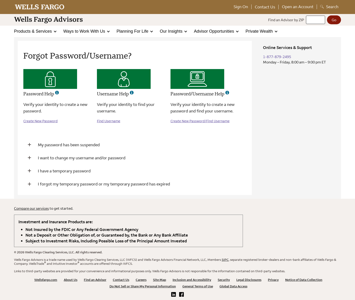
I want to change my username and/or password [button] (81, 157)
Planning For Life (133, 31)
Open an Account (297, 6)
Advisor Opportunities (214, 31)
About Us (70, 280)
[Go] (334, 19)
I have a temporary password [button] (64, 171)
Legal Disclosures (248, 280)
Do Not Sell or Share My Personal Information (143, 286)
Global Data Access (233, 286)
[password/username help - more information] (227, 92)
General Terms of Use (197, 286)
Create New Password (40, 121)
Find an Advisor (95, 280)
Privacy (273, 280)
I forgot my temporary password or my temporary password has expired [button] (104, 184)
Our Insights (172, 31)
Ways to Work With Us (84, 31)
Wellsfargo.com (45, 280)
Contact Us (265, 7)
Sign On (241, 6)
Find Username (108, 121)
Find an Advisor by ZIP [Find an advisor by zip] (286, 19)
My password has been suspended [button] (69, 144)
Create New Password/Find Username (200, 121)
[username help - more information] (132, 92)
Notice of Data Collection (303, 280)
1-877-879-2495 (277, 56)
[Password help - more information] (57, 92)
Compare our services (31, 208)
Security (224, 280)
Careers (141, 280)
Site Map (159, 280)
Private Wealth (259, 31)
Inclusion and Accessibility (192, 280)
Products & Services (33, 31)
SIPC (225, 260)
